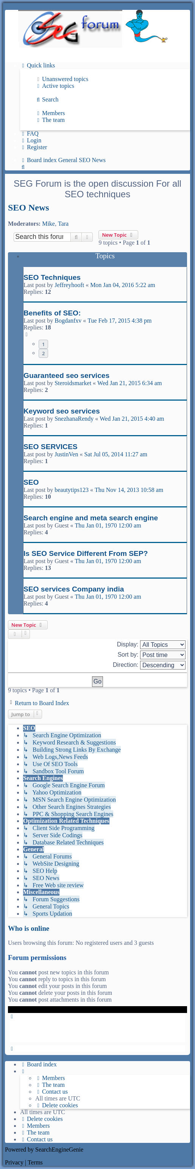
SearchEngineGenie (59, 1149)
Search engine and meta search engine (90, 518)
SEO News (28, 207)
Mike (48, 223)
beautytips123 (72, 490)
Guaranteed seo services (66, 375)
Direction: (149, 665)
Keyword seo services (61, 411)
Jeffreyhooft (69, 285)
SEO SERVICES (50, 447)
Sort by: (151, 655)
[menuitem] (61, 79)
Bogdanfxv (68, 320)
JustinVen (66, 454)
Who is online (28, 928)
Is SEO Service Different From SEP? (85, 553)
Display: (151, 644)
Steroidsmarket (73, 383)
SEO (31, 482)
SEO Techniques (52, 277)
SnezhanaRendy (74, 418)
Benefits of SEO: (52, 313)
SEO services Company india (73, 589)
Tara (63, 223)
